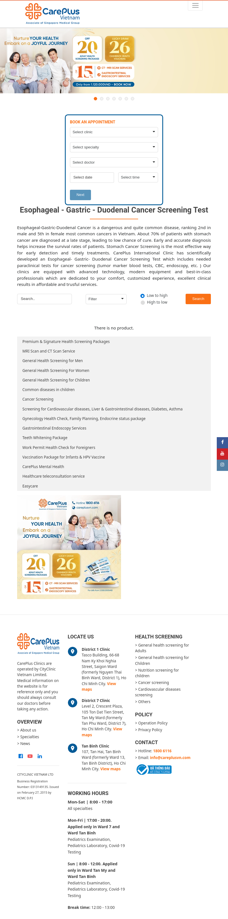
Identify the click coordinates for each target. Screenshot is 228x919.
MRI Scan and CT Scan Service (48, 351)
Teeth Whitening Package (44, 437)
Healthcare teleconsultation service (53, 476)
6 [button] (126, 98)
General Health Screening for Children (56, 380)
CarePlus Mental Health (43, 466)
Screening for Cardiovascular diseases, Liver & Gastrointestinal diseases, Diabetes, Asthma (102, 409)
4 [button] (114, 98)
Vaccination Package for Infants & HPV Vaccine (63, 457)
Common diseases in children (48, 389)
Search (198, 299)
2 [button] (101, 98)
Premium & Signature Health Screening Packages (66, 341)
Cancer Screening (38, 399)
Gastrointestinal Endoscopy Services (54, 428)
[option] (114, 61)
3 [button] (108, 98)
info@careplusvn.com (170, 757)
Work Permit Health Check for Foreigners (58, 447)
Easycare (30, 486)
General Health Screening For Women (55, 370)
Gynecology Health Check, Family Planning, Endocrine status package (84, 418)
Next (81, 195)
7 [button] (132, 98)
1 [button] (95, 98)
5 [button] (120, 98)
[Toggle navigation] (195, 5)
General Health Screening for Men (52, 360)
